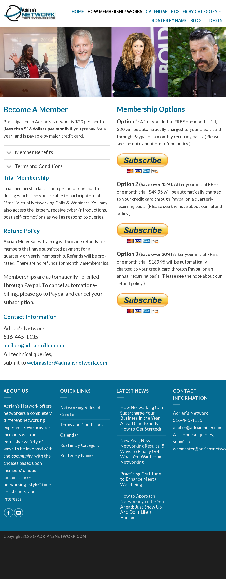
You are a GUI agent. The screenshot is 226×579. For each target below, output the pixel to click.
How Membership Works (115, 11)
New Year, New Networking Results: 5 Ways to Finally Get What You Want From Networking (142, 451)
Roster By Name (169, 20)
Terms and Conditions (81, 424)
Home (78, 11)
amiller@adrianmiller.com (34, 345)
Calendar (157, 11)
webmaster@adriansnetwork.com (67, 362)
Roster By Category (196, 11)
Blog (196, 20)
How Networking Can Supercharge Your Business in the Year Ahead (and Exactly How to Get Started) (141, 418)
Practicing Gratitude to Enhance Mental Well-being (140, 479)
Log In (215, 20)
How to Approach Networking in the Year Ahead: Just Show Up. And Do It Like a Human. (142, 506)
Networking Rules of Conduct (80, 411)
